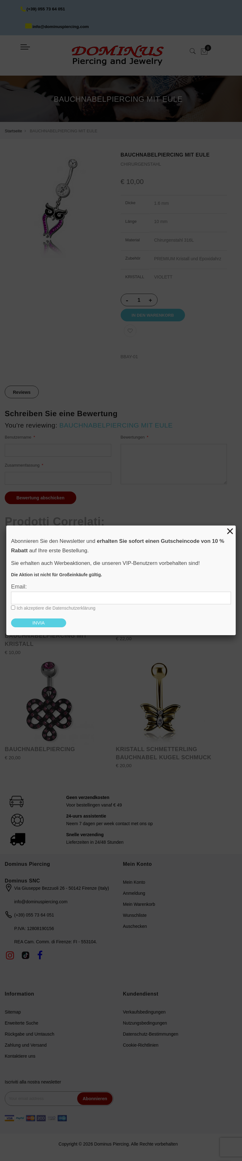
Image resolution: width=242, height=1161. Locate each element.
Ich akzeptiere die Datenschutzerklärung (56, 608)
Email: (19, 586)
